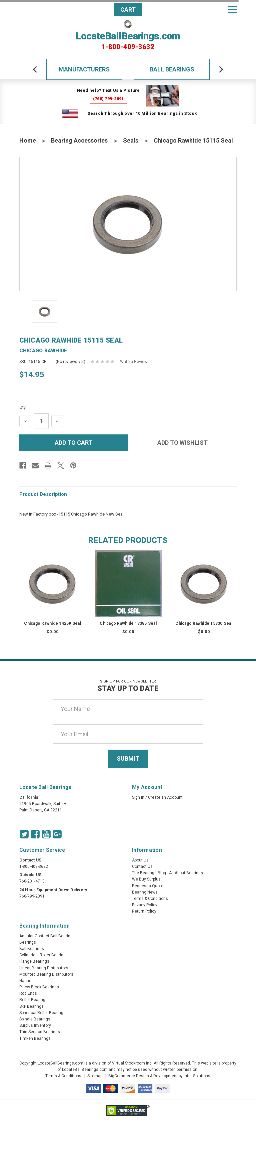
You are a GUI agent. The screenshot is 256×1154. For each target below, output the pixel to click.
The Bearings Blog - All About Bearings (167, 873)
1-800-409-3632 (127, 46)
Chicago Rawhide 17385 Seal (128, 623)
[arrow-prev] (35, 69)
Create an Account (165, 797)
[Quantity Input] (41, 420)
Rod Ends (28, 993)
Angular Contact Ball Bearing (46, 936)
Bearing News (145, 892)
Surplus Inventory (35, 1025)
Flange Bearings (34, 961)
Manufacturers (84, 69)
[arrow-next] (221, 69)
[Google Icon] (57, 834)
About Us (140, 860)
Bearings (27, 942)
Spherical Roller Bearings (42, 1012)
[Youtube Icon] (46, 834)
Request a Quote (147, 886)
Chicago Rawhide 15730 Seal (203, 623)
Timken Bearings (35, 1038)
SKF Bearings (31, 1006)
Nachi (24, 980)
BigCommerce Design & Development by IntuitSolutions (159, 1076)
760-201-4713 (32, 881)
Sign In (138, 797)
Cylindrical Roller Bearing (42, 955)
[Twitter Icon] (24, 834)
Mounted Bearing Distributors (46, 974)
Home (27, 140)
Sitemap (94, 1076)
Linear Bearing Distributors (43, 968)
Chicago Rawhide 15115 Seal (193, 140)
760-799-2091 (32, 896)
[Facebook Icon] (35, 834)
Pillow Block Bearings (39, 987)
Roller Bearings (33, 999)
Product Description (43, 494)
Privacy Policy (144, 905)
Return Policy (144, 911)
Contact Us (142, 866)
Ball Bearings (172, 69)
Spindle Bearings (34, 1019)
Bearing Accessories (79, 140)
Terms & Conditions (150, 898)
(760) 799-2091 (108, 98)
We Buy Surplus (146, 879)
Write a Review (133, 361)
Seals (130, 140)
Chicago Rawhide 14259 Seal (52, 623)
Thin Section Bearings (39, 1031)
